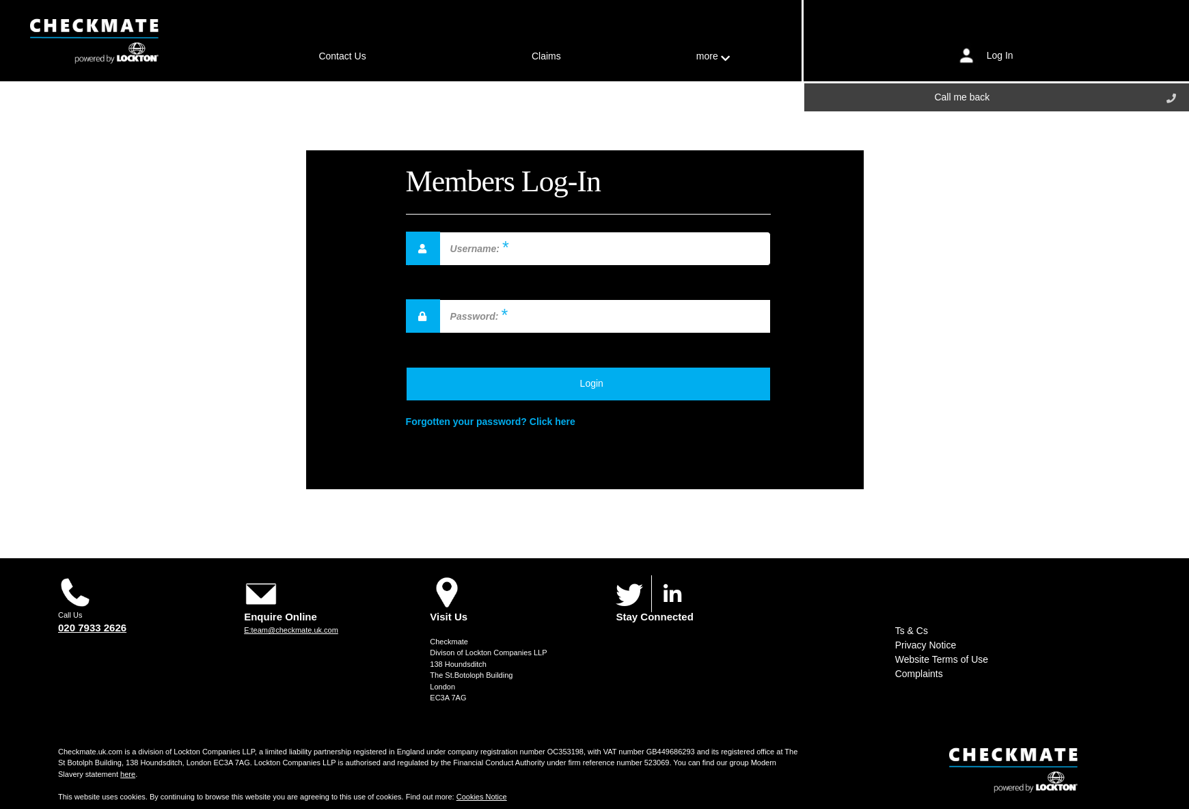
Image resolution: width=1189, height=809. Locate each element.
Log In (1000, 54)
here (127, 774)
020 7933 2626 (92, 627)
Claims (546, 56)
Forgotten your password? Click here (490, 421)
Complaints (919, 673)
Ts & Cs (911, 630)
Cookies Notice (481, 797)
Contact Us (342, 56)
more (713, 56)
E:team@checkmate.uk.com (291, 630)
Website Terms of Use (941, 659)
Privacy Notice (925, 645)
